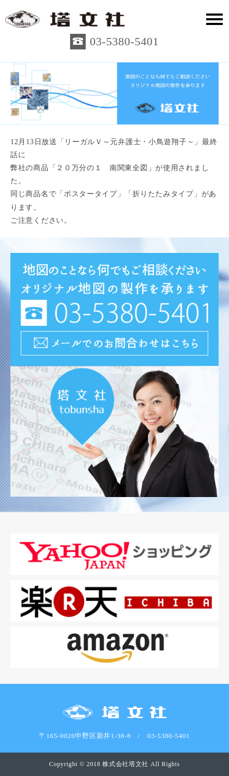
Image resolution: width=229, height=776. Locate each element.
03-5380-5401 (124, 41)
